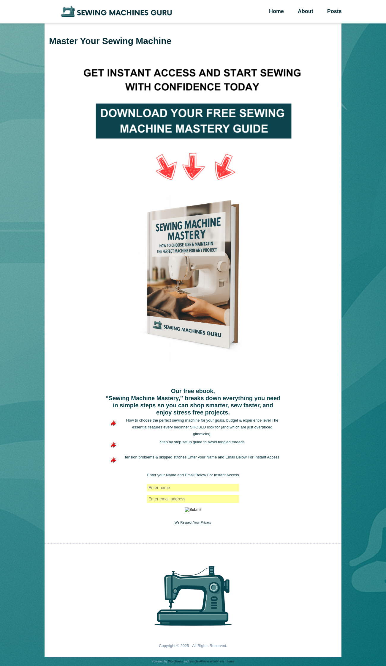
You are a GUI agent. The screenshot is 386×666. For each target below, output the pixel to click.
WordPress (175, 661)
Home (279, 11)
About (315, 11)
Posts (351, 11)
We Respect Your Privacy (193, 522)
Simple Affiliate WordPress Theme (211, 661)
